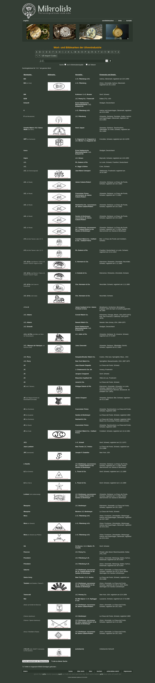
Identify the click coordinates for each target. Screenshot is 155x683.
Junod (77, 382)
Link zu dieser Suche (59, 661)
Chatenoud (81, 369)
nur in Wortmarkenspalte (75, 65)
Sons (85, 309)
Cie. (78, 240)
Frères (89, 240)
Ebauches (78, 378)
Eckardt (78, 106)
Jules (77, 345)
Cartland (83, 307)
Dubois (80, 162)
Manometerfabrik (81, 104)
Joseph (78, 452)
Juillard (93, 239)
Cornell (77, 315)
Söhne (85, 166)
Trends (81, 446)
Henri (77, 128)
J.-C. (77, 79)
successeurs (79, 195)
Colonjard (87, 171)
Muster (81, 141)
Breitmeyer (86, 231)
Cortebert (78, 239)
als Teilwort (92, 65)
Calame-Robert (85, 182)
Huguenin (80, 139)
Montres (78, 511)
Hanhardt (78, 205)
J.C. (76, 98)
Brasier (89, 94)
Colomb (80, 273)
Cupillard (86, 378)
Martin (90, 546)
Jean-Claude (79, 365)
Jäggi (79, 166)
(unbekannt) (79, 649)
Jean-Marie (79, 171)
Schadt (81, 442)
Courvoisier (79, 193)
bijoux (83, 599)
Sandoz (78, 216)
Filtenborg (82, 79)
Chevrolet (83, 345)
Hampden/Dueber (81, 357)
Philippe (78, 386)
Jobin (81, 334)
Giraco (81, 158)
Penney (81, 594)
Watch (84, 239)
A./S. (88, 79)
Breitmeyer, (87, 216)
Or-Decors (79, 546)
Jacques (78, 374)
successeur (91, 570)
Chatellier (86, 452)
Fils (86, 162)
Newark (78, 322)
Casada (78, 548)
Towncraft (90, 98)
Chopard (83, 398)
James (77, 182)
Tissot (79, 471)
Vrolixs (89, 446)
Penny (81, 98)
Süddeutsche (84, 103)
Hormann (80, 261)
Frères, (86, 193)
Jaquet (82, 128)
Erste (77, 103)
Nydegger (93, 599)
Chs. (77, 284)
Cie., (85, 205)
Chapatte (88, 365)
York (80, 361)
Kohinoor (78, 94)
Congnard (85, 374)
